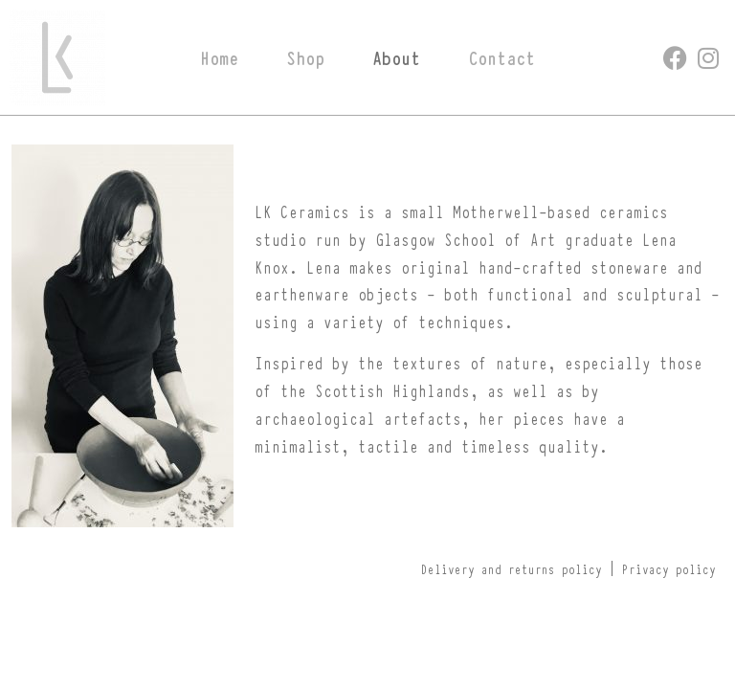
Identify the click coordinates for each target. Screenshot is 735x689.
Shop (305, 57)
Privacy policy (669, 568)
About (396, 57)
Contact (501, 57)
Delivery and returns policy (511, 568)
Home (219, 57)
